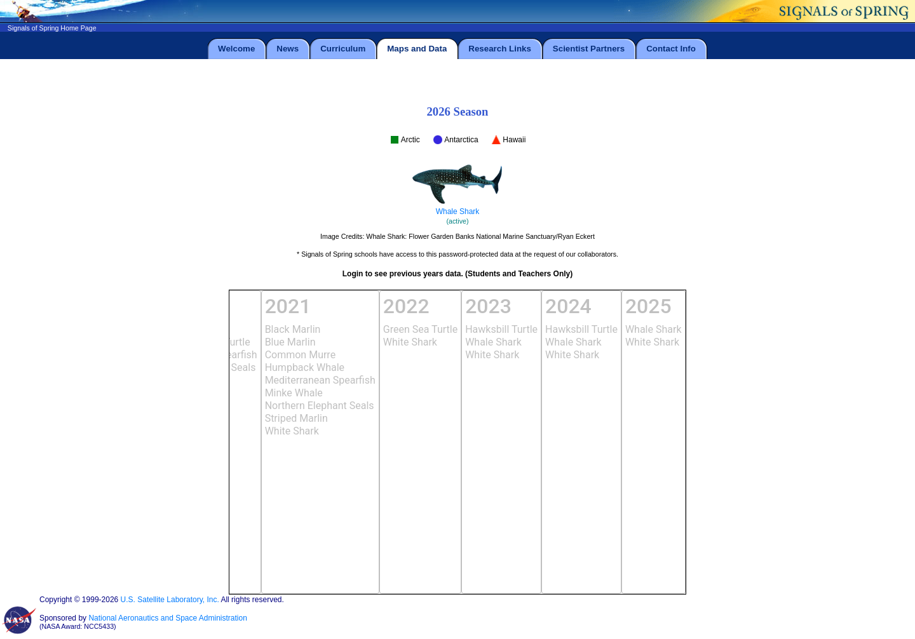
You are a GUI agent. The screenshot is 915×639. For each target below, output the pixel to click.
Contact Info (671, 48)
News (287, 48)
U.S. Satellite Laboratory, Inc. (170, 599)
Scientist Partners (589, 48)
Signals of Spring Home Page (52, 28)
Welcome (236, 48)
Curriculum (342, 48)
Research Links (499, 48)
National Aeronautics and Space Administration (167, 618)
